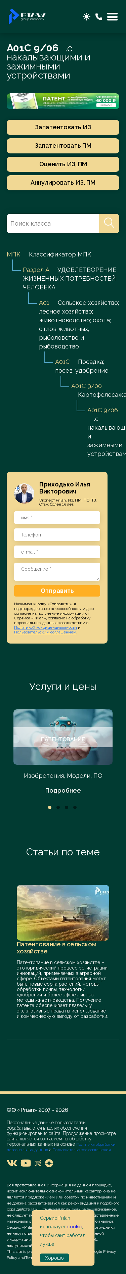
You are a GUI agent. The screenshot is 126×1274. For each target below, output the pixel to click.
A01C (62, 361)
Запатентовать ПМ (63, 145)
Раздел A (36, 269)
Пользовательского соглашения (81, 1149)
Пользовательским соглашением (45, 632)
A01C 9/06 (102, 410)
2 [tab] (58, 807)
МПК (13, 254)
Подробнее (63, 790)
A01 (44, 302)
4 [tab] (75, 807)
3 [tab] (66, 807)
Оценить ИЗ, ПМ (63, 164)
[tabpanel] (63, 752)
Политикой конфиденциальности (45, 627)
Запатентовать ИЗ (63, 127)
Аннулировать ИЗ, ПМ (63, 182)
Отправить (57, 590)
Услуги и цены (63, 686)
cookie (74, 1226)
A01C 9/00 (86, 385)
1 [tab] (49, 807)
